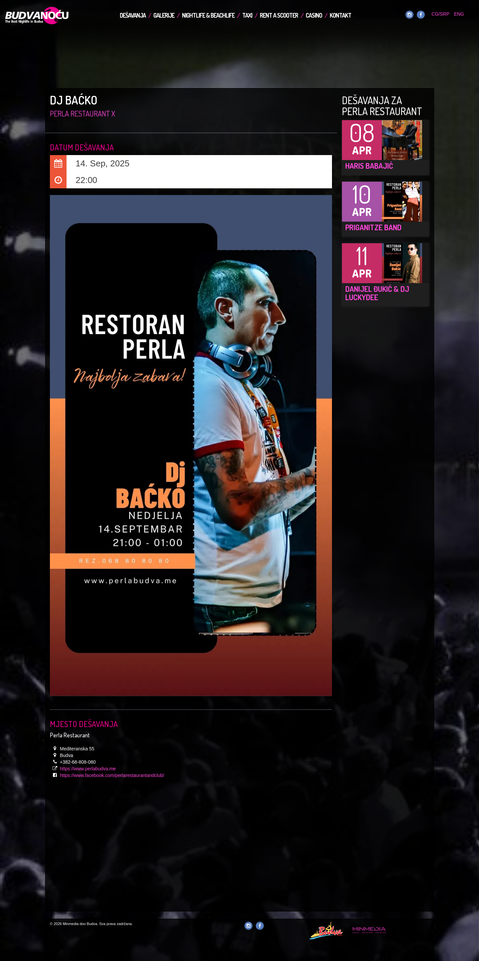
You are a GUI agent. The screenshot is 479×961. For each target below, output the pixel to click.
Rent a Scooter (279, 15)
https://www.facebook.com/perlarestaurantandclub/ (112, 775)
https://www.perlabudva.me (88, 768)
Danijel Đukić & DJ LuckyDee (377, 293)
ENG (459, 14)
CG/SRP (440, 14)
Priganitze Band (373, 227)
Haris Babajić (369, 165)
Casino (314, 15)
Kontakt (340, 15)
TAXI (247, 15)
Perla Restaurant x (82, 113)
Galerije (163, 15)
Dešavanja (133, 15)
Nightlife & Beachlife (208, 15)
